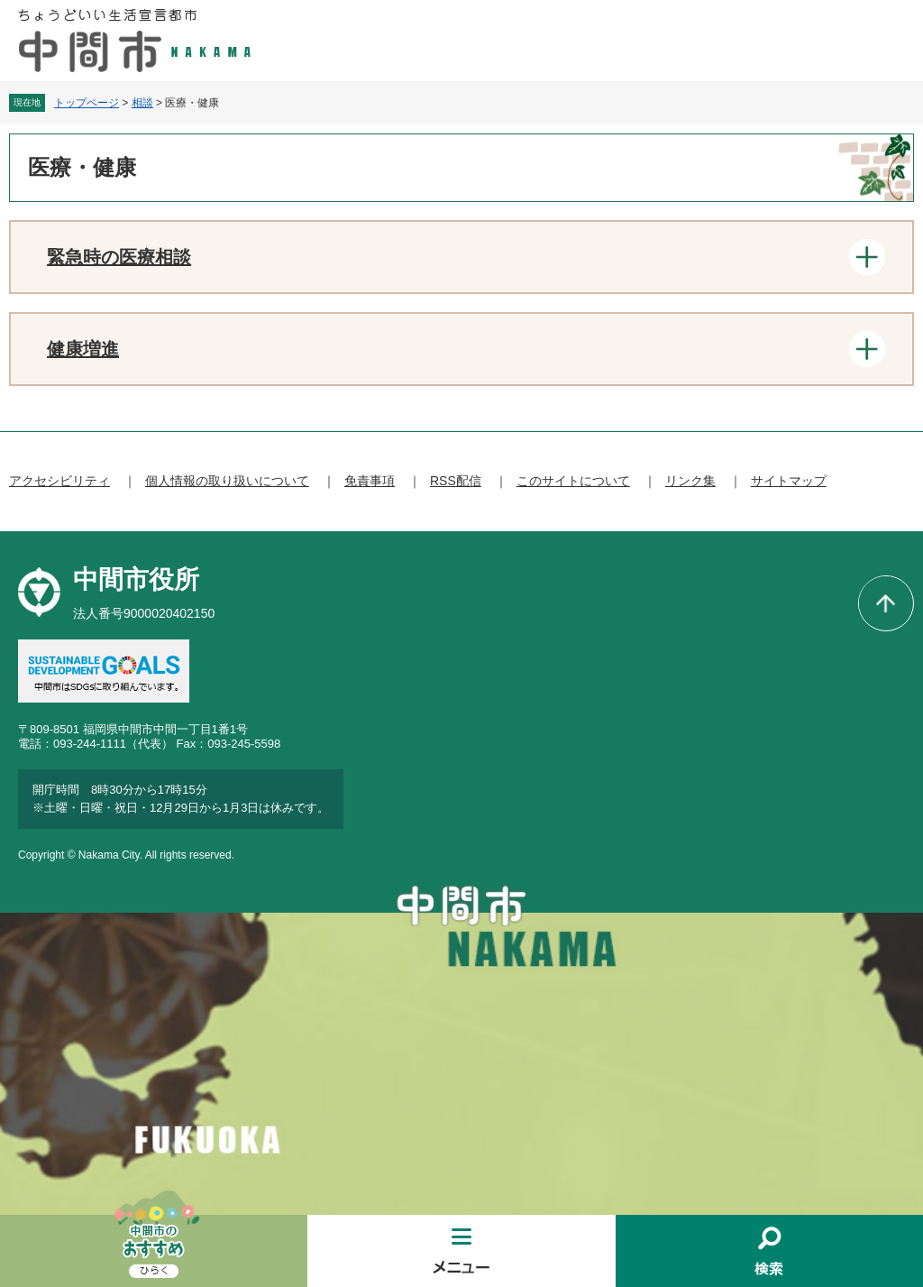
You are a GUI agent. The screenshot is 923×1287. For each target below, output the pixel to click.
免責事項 (369, 480)
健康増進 (83, 349)
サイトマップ (789, 480)
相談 (142, 103)
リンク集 (690, 480)
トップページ (86, 103)
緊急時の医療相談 (119, 257)
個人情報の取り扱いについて (227, 480)
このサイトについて (573, 480)
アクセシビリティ (59, 480)
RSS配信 (455, 480)
